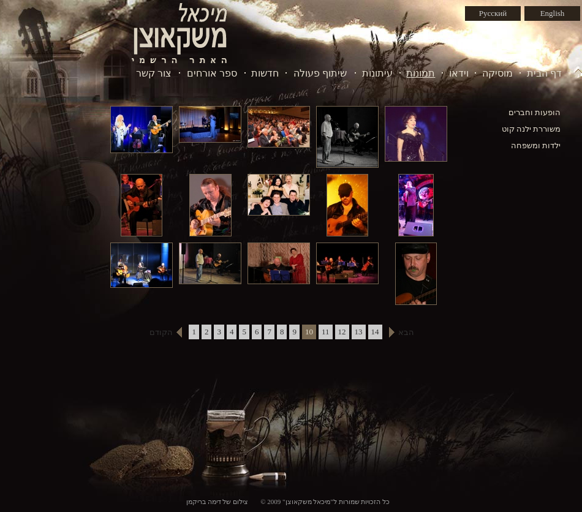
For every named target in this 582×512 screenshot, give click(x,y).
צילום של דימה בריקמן (217, 501)
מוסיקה (497, 73)
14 (375, 331)
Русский (493, 13)
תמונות (420, 73)
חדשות (265, 73)
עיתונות (377, 73)
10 (309, 331)
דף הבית (544, 73)
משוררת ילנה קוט (531, 129)
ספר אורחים (212, 73)
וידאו (459, 73)
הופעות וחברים (534, 112)
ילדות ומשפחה (536, 145)
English (552, 13)
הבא (406, 332)
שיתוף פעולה (320, 73)
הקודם (161, 332)
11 (326, 331)
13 (359, 331)
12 (342, 331)
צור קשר (154, 73)
